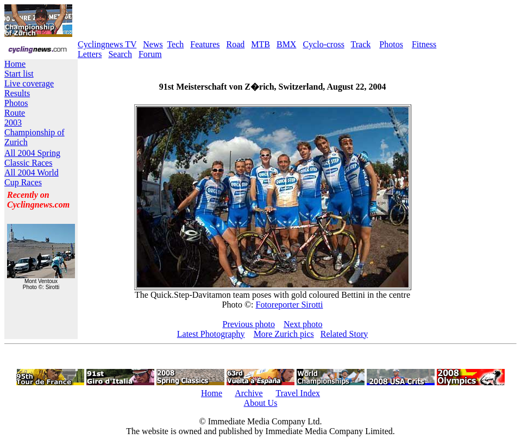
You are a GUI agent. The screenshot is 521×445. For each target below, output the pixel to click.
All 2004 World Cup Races (31, 177)
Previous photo (249, 324)
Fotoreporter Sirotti (289, 304)
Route (14, 112)
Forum (150, 54)
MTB (260, 44)
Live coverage (29, 83)
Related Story (344, 334)
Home (15, 63)
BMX (286, 44)
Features (204, 44)
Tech (175, 44)
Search (120, 54)
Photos (391, 44)
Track (361, 44)
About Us (261, 403)
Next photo (303, 324)
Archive (249, 393)
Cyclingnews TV (107, 44)
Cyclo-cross (323, 44)
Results (17, 93)
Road (236, 44)
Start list (19, 73)
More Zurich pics (284, 334)
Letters (90, 54)
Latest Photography (211, 334)
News (152, 44)
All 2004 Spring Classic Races (32, 157)
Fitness (424, 44)
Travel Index (297, 393)
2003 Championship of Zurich (34, 132)
